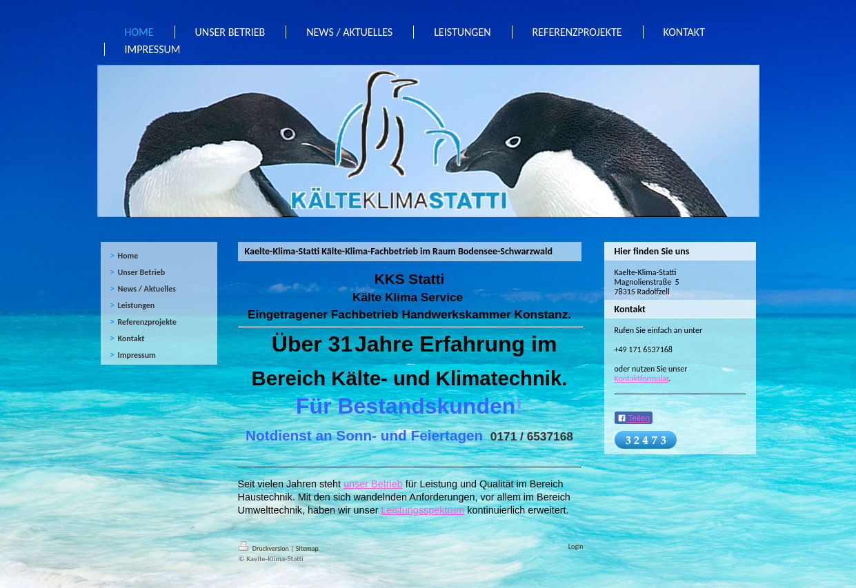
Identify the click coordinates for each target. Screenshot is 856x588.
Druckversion (265, 548)
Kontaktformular (642, 378)
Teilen (633, 418)
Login (576, 546)
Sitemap (307, 548)
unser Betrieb (373, 483)
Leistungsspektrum (422, 510)
